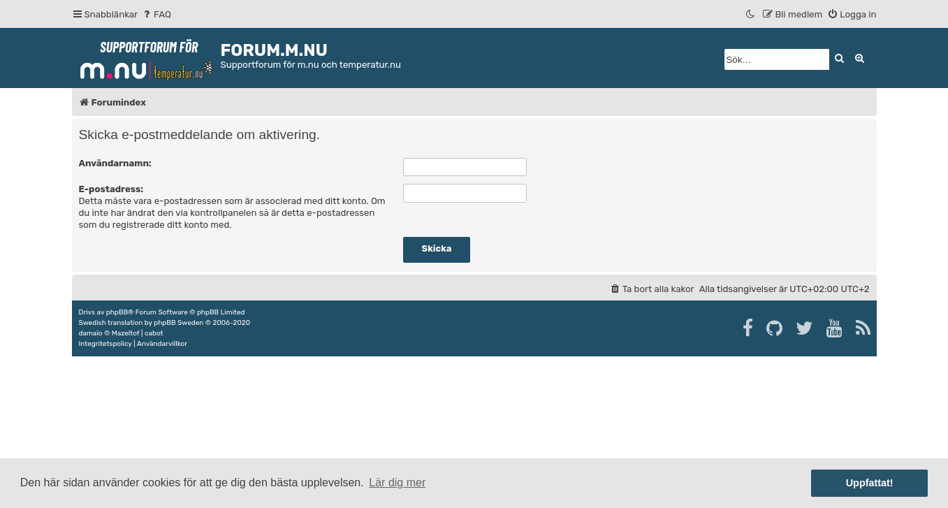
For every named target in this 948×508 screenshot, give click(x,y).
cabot (154, 333)
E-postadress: (111, 189)
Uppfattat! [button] (870, 482)
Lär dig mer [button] (397, 482)
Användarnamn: (115, 163)
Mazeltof (126, 333)
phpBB (117, 312)
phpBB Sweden (178, 323)
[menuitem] (156, 14)
